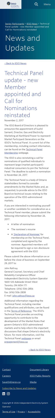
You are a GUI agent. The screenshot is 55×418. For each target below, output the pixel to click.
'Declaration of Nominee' (26, 234)
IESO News (32, 24)
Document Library (39, 369)
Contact (6, 369)
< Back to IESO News (15, 63)
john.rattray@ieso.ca (23, 295)
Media (33, 382)
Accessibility (34, 411)
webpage (26, 338)
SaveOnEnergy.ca (11, 382)
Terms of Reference (21, 311)
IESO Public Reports (40, 375)
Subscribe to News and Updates (19, 388)
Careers (6, 375)
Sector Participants (14, 24)
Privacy (21, 411)
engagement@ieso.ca (16, 341)
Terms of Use (8, 411)
